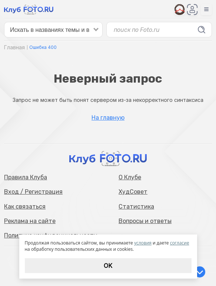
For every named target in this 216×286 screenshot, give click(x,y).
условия (143, 243)
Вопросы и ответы (145, 221)
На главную (108, 117)
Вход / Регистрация (33, 191)
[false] (53, 29)
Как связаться (25, 206)
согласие (179, 243)
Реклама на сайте (30, 221)
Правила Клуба (25, 177)
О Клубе (130, 177)
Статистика (136, 206)
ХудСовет (133, 191)
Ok (108, 265)
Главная (14, 47)
